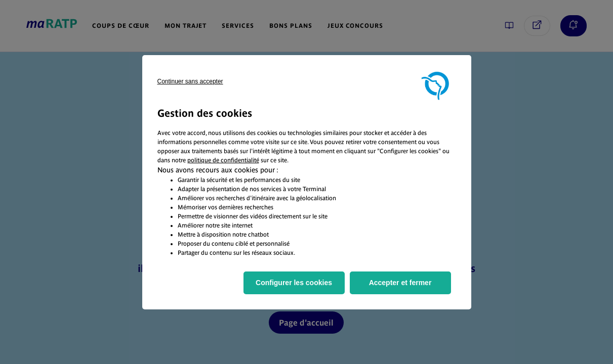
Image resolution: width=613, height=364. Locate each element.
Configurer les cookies (294, 283)
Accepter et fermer (400, 283)
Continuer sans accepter (190, 81)
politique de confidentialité (223, 160)
